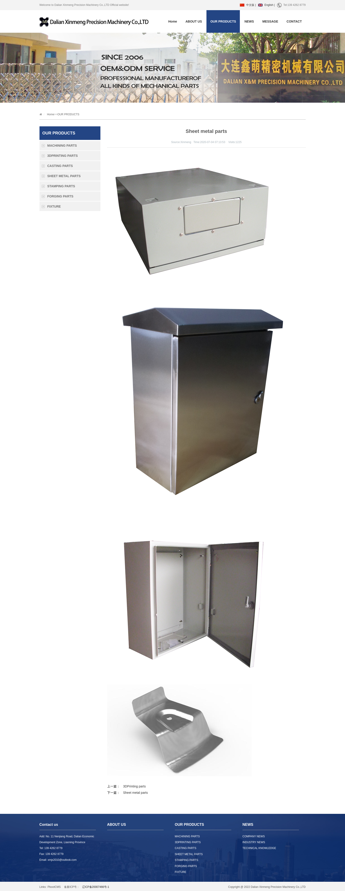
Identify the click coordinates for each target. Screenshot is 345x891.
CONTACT (294, 21)
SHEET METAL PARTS (64, 176)
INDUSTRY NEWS (254, 842)
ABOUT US (193, 21)
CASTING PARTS (60, 166)
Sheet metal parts (135, 792)
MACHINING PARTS (62, 145)
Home (172, 21)
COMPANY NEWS (254, 836)
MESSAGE (270, 21)
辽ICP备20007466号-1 (95, 887)
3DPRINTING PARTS (62, 155)
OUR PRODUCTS (223, 21)
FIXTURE (54, 206)
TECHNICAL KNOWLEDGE (259, 848)
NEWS (249, 21)
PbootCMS (54, 887)
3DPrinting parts (134, 786)
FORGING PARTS (60, 196)
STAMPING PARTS (61, 186)
